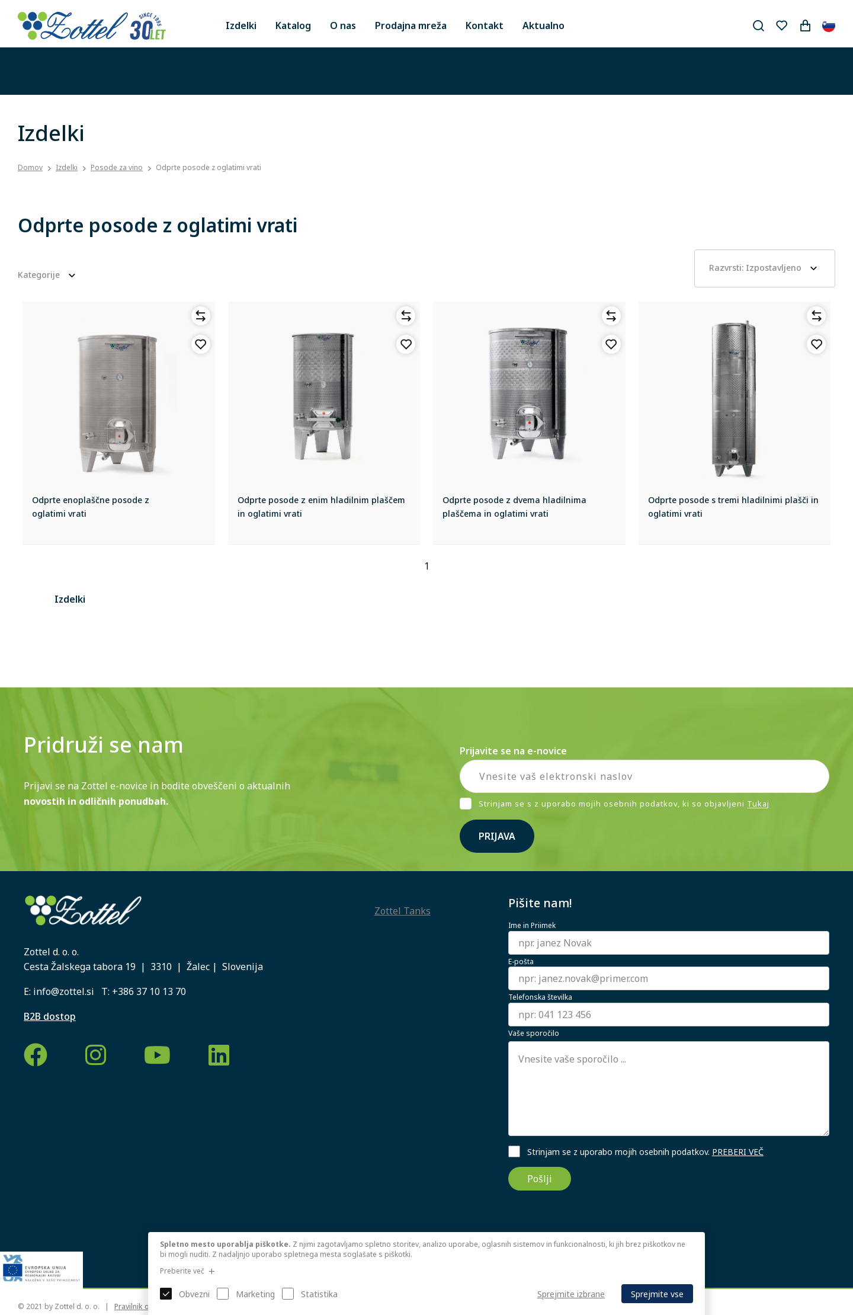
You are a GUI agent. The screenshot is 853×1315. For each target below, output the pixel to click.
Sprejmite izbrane (571, 1294)
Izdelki (241, 25)
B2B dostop (50, 1016)
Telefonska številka (540, 997)
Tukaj (758, 804)
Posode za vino (117, 167)
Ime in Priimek (532, 925)
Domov (30, 167)
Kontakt (485, 25)
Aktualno (543, 25)
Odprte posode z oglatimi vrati (208, 167)
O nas (343, 25)
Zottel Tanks (402, 910)
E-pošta (521, 962)
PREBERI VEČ (738, 1151)
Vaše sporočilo (533, 1033)
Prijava (497, 836)
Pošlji (539, 1178)
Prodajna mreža (411, 25)
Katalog (293, 25)
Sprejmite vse (657, 1294)
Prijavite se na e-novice (513, 750)
